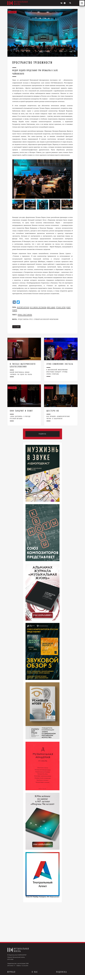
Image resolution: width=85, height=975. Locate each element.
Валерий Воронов (23, 307)
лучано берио (61, 307)
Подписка (42, 434)
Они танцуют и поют (21, 410)
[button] (70, 179)
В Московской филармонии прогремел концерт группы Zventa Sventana (57, 372)
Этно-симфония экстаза (60, 364)
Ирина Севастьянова (25, 315)
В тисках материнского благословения (23, 365)
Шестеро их (53, 410)
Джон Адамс (51, 307)
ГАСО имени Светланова (38, 307)
